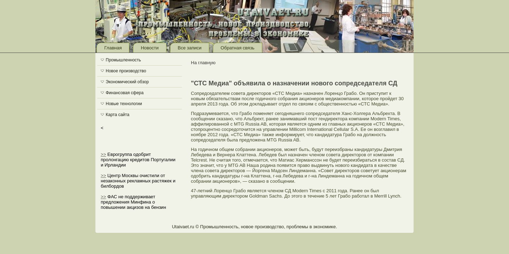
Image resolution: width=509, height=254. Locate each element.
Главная (113, 47)
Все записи (189, 47)
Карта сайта (117, 114)
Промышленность (123, 60)
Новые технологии (124, 103)
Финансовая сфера (125, 92)
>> (103, 154)
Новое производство (126, 70)
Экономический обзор (127, 81)
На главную (203, 62)
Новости (149, 47)
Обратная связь (238, 47)
